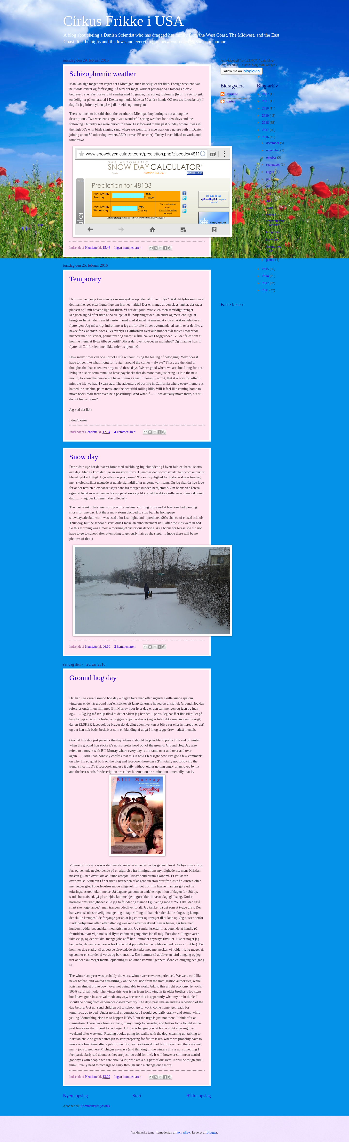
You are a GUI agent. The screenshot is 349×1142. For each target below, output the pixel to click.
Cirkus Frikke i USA (123, 21)
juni (269, 186)
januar (270, 260)
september (273, 164)
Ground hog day (93, 678)
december (273, 143)
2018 (266, 122)
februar (271, 215)
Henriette (231, 94)
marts (270, 208)
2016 (266, 137)
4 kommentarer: (125, 432)
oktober (271, 157)
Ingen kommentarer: (128, 247)
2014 (266, 276)
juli (268, 179)
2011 (266, 290)
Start (137, 1095)
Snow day (83, 457)
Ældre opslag (198, 1095)
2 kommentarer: (125, 646)
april (269, 200)
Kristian (230, 101)
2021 (266, 101)
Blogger (211, 1132)
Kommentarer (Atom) (95, 1106)
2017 (266, 130)
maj (269, 193)
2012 (266, 283)
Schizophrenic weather (102, 74)
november (273, 150)
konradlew (183, 1132)
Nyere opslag (75, 1095)
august (271, 172)
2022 (266, 94)
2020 (266, 108)
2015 (266, 269)
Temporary (85, 279)
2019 (266, 115)
